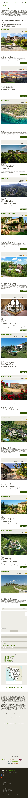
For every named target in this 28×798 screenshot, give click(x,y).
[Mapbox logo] (3, 628)
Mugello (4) (22, 649)
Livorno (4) (4, 645)
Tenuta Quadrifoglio (6, 253)
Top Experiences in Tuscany (14, 687)
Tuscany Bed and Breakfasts (9, 656)
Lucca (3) (8, 645)
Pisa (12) (19, 643)
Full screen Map (14, 630)
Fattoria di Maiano (5, 295)
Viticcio (3, 141)
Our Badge (5, 787)
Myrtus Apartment (5, 496)
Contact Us (5, 784)
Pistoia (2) (13, 645)
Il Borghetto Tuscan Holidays (8, 213)
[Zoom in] (26, 612)
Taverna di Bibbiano (6, 417)
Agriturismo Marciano (6, 459)
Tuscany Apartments (7, 658)
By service (4, 636)
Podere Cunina (4, 67)
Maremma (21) (4, 649)
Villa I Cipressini (5, 571)
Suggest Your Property (7, 783)
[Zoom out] (26, 614)
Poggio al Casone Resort (6, 530)
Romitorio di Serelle (5, 29)
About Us (5, 782)
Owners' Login (6, 791)
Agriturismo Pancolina (6, 334)
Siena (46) (4, 643)
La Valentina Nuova (6, 376)
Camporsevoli (4, 178)
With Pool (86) (4, 639)
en (22, 2)
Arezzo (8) (24, 643)
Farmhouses (5, 5)
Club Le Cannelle (5, 100)
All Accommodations (7, 789)
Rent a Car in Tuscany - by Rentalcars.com (14, 723)
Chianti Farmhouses (7, 661)
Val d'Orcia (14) (16, 649)
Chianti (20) (10, 649)
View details (24, 63)
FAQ (4, 785)
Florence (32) (9, 643)
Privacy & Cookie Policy (7, 790)
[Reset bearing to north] (26, 615)
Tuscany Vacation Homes (8, 660)
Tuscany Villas (6, 659)
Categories (5, 788)
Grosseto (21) (15, 643)
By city (3, 641)
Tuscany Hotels (6, 657)
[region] (14, 620)
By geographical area (7, 647)
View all (25, 608)
